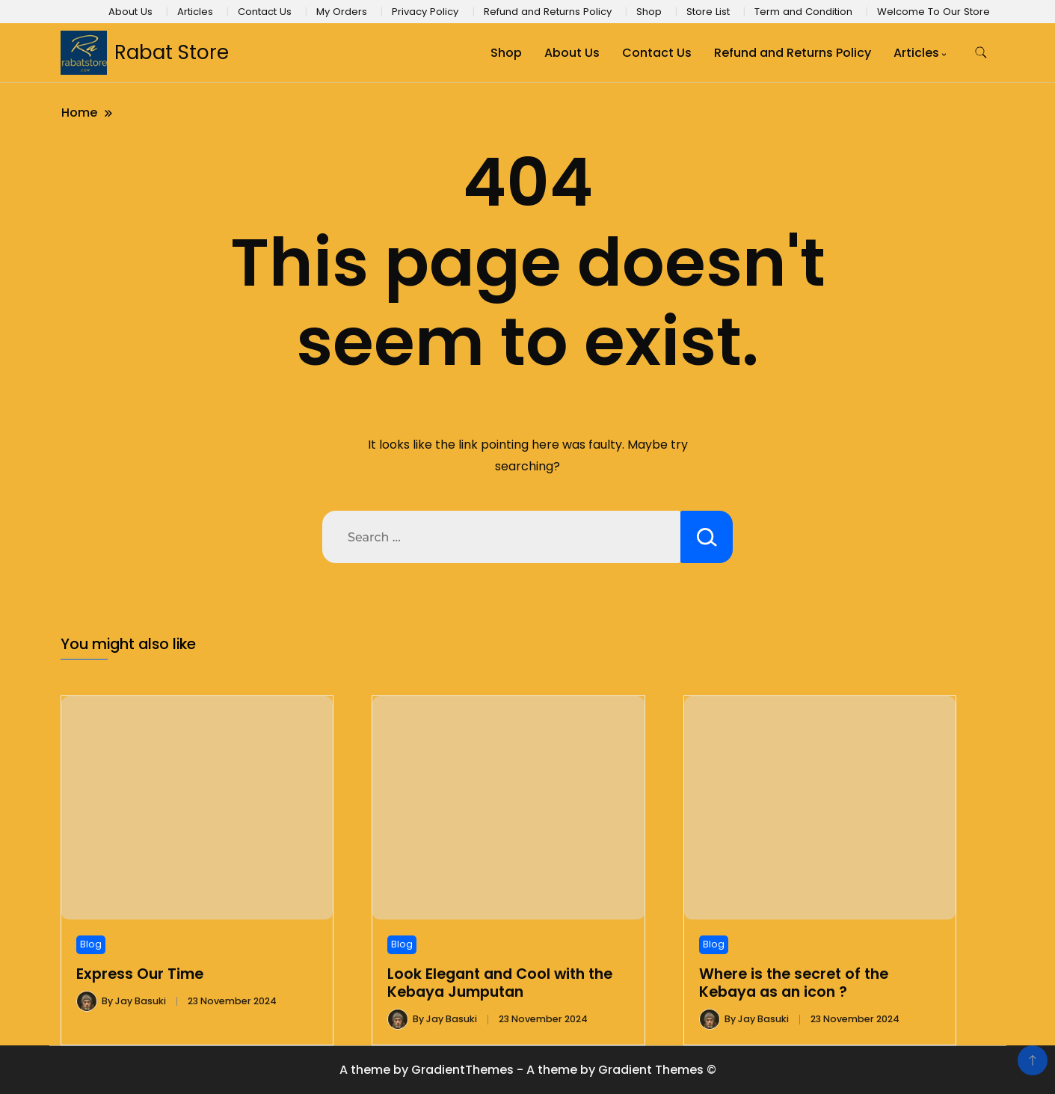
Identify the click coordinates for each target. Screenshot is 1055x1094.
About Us (130, 11)
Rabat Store (171, 52)
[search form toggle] (981, 53)
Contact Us (265, 11)
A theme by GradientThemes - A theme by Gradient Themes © (527, 1069)
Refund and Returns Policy (548, 11)
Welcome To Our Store (933, 11)
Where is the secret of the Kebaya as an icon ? (793, 983)
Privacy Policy (425, 11)
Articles (195, 11)
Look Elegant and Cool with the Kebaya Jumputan (499, 983)
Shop (649, 11)
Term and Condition (803, 11)
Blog (91, 944)
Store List (708, 11)
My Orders (341, 11)
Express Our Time (139, 974)
